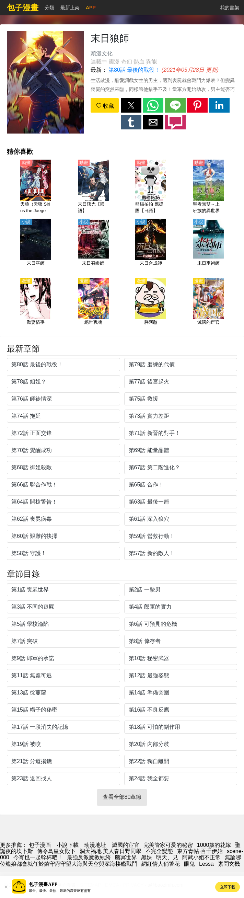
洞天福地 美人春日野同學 (110, 851)
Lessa (206, 864)
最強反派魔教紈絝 (89, 857)
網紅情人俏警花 (160, 864)
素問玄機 (229, 864)
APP (91, 7)
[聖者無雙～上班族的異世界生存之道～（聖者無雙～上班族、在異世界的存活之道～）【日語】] (208, 187)
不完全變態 (159, 851)
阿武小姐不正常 (201, 857)
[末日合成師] (150, 246)
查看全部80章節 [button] (122, 797)
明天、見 (167, 857)
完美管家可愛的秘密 (168, 845)
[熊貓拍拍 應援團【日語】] (150, 187)
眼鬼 (189, 864)
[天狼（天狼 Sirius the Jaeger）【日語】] (35, 187)
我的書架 (229, 7)
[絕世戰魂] (93, 305)
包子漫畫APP (43, 884)
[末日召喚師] (93, 246)
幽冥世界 (126, 857)
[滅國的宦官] (208, 305)
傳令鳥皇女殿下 (56, 851)
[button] (131, 105)
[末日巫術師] (208, 246)
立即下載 (227, 887)
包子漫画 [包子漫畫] (40, 845)
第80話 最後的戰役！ (134, 70)
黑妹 (146, 857)
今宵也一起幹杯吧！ (38, 857)
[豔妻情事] (35, 305)
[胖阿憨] (150, 305)
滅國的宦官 (125, 845)
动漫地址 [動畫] (95, 845)
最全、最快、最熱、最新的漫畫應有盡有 (60, 891)
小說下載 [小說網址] (68, 845)
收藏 (105, 106)
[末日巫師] (35, 246)
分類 (49, 7)
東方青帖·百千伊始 (199, 851)
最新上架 (70, 7)
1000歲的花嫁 (214, 845)
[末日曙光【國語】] (93, 187)
